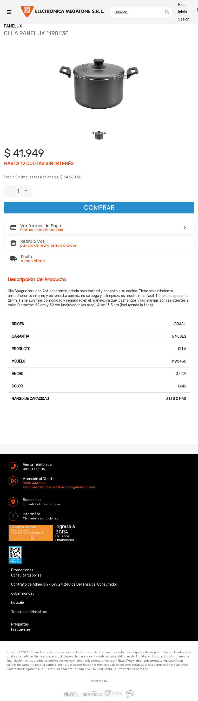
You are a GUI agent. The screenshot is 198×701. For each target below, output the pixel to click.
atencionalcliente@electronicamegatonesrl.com (27, 487)
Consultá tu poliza (26, 575)
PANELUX (13, 26)
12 (22, 163)
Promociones (22, 570)
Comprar (99, 207)
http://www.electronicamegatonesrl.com (147, 660)
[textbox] (136, 12)
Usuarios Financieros (64, 538)
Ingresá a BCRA (65, 528)
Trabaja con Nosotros (29, 612)
